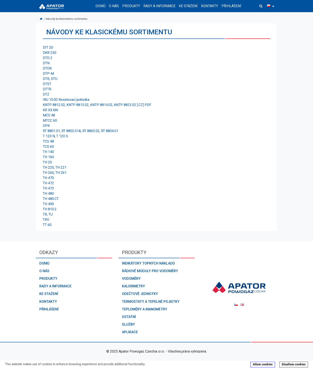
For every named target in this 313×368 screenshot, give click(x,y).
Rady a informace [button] (159, 6)
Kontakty (209, 6)
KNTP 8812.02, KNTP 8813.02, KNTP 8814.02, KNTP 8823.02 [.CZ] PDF (97, 105)
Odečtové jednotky (140, 294)
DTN (46, 63)
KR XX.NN (50, 110)
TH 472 (48, 183)
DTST (47, 84)
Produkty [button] (131, 6)
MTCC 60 (50, 120)
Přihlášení (231, 6)
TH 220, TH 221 (55, 167)
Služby (128, 324)
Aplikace (130, 332)
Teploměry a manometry (144, 309)
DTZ (46, 94)
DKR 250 (49, 53)
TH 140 (48, 152)
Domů (100, 6)
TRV (46, 220)
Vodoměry (131, 278)
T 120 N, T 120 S (55, 136)
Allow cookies (263, 364)
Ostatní (129, 317)
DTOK (47, 68)
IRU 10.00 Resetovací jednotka (66, 100)
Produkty (48, 278)
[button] (261, 6)
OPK (46, 126)
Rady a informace (55, 286)
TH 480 (48, 193)
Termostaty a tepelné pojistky (151, 302)
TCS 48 (48, 141)
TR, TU (48, 214)
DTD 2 (47, 58)
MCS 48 (49, 115)
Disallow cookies (294, 364)
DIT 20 (48, 47)
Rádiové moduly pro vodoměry (150, 271)
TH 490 (48, 204)
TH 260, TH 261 (55, 173)
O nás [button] (114, 6)
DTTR (47, 89)
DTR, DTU (50, 79)
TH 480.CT (51, 199)
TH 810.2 (50, 209)
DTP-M (48, 74)
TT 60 (47, 225)
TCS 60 (48, 147)
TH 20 (47, 162)
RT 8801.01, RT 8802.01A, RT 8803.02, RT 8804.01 (80, 131)
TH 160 (48, 157)
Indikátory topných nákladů (148, 263)
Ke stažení (188, 6)
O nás (44, 271)
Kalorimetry (133, 286)
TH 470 (48, 178)
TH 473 (48, 188)
